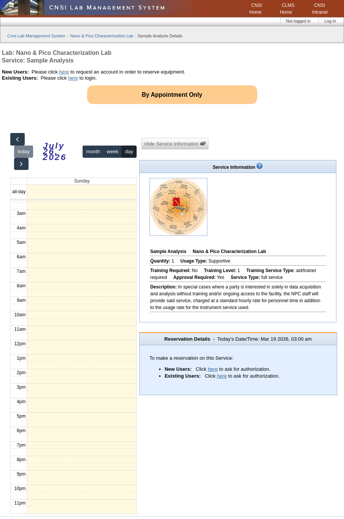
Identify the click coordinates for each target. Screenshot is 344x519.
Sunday (82, 181)
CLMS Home (287, 9)
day (129, 151)
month (93, 151)
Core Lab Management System (36, 36)
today (24, 151)
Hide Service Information (175, 144)
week (112, 151)
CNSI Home (255, 9)
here (64, 72)
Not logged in (298, 21)
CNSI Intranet (320, 9)
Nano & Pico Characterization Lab (102, 36)
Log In (330, 21)
